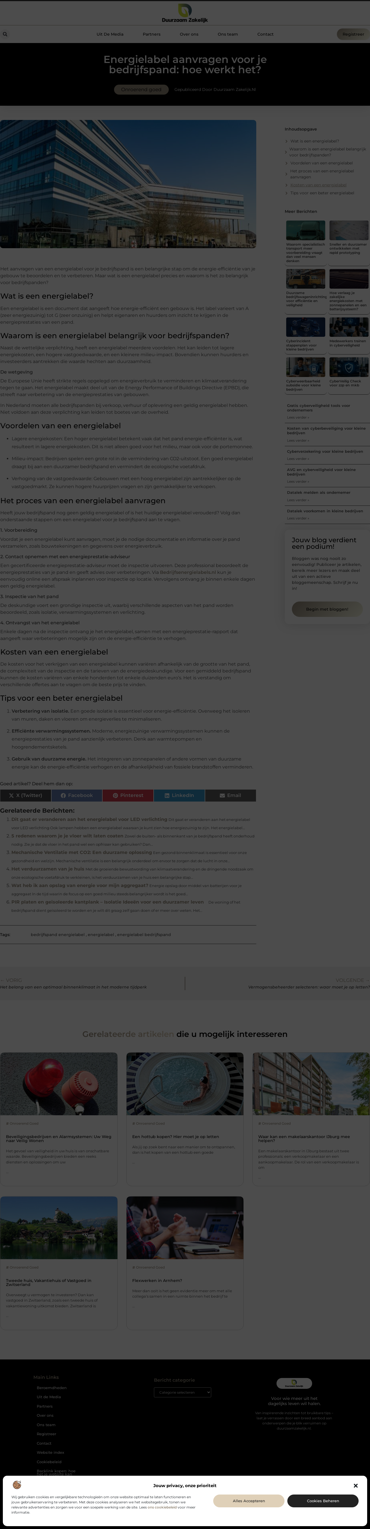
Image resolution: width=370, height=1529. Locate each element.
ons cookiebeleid (162, 1507)
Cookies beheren (323, 1501)
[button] (356, 1486)
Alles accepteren (249, 1501)
